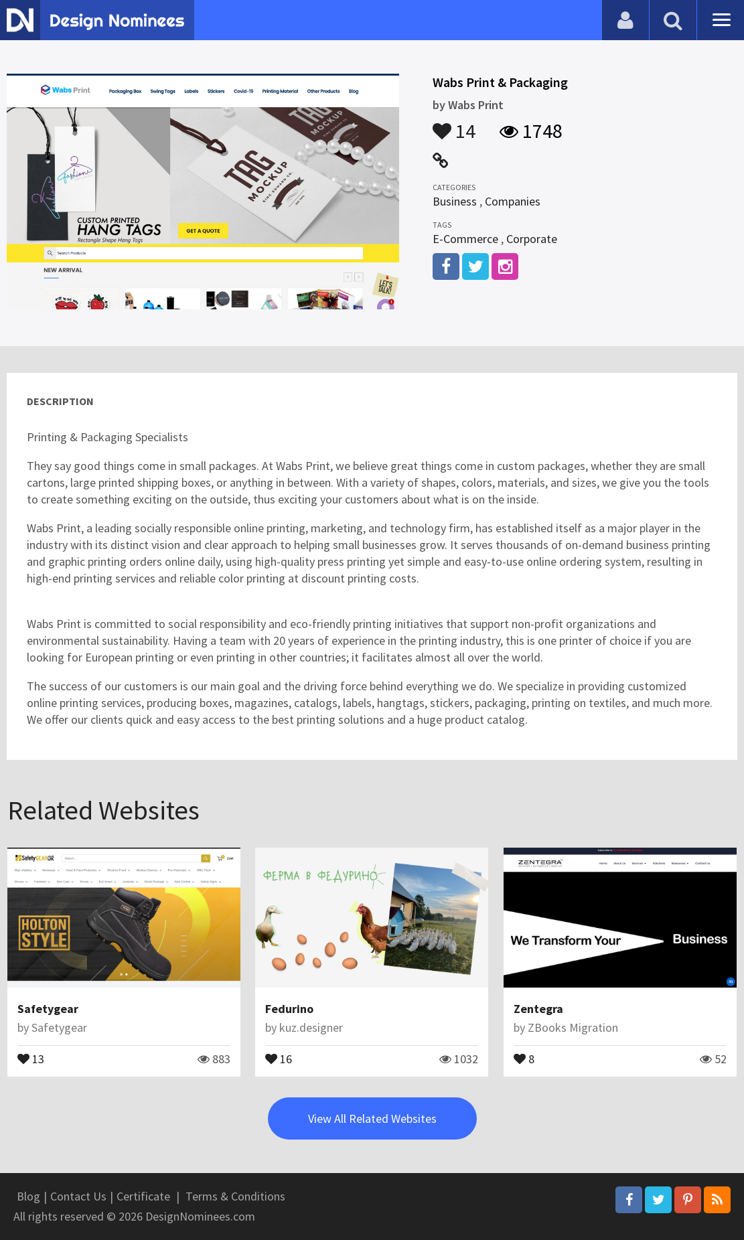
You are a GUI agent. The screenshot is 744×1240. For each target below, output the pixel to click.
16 (278, 1058)
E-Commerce (465, 238)
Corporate (531, 238)
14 (454, 124)
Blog (28, 1196)
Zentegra (538, 1008)
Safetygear (47, 1008)
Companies (512, 201)
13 (30, 1058)
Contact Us (78, 1196)
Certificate (143, 1196)
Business (455, 201)
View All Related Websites (372, 1118)
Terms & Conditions (235, 1196)
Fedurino (289, 1008)
